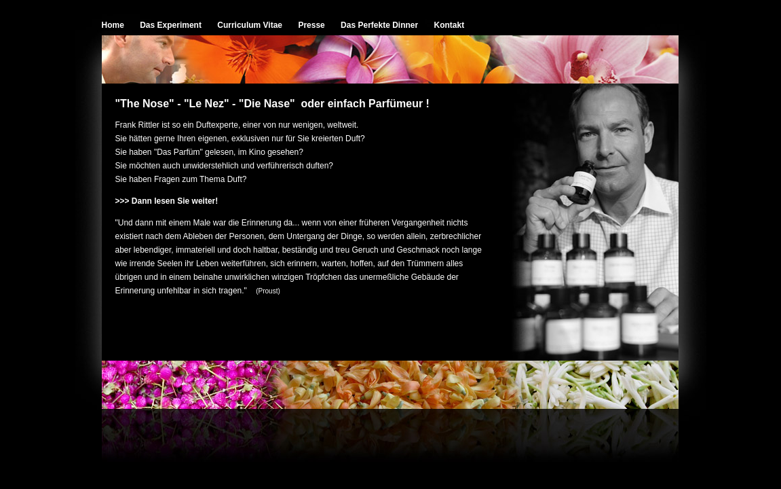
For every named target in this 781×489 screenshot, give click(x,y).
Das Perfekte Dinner (379, 25)
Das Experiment (171, 25)
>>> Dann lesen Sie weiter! (166, 201)
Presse (311, 25)
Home (113, 25)
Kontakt (449, 25)
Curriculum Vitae (249, 25)
